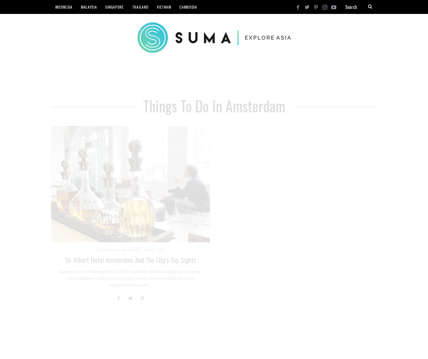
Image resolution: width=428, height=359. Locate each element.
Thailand (140, 7)
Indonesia (63, 7)
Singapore (114, 7)
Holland (133, 249)
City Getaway (105, 249)
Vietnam (164, 7)
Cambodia (188, 7)
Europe (121, 249)
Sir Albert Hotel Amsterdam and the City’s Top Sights (130, 260)
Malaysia (89, 7)
